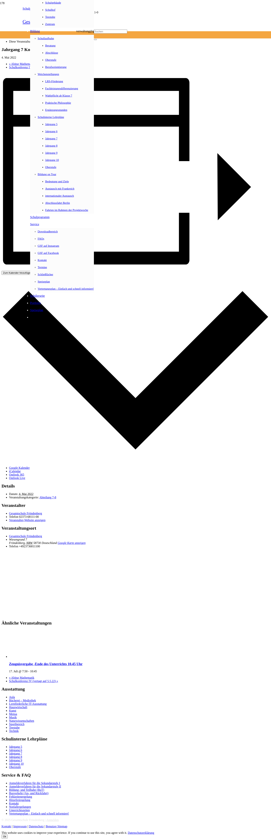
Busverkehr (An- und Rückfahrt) (28, 793)
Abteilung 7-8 (47, 497)
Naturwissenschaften (21, 720)
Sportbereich (16, 724)
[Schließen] (95, 39)
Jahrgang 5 (15, 746)
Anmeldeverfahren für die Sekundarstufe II (35, 786)
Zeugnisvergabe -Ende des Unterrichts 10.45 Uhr (46, 664)
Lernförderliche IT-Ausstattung (28, 703)
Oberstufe (15, 767)
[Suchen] (110, 32)
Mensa (13, 714)
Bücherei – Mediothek (22, 700)
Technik (14, 731)
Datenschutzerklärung (141, 832)
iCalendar (15, 471)
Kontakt (14, 803)
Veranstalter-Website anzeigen (27, 520)
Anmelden (52, 820)
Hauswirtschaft (18, 707)
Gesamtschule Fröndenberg (25, 513)
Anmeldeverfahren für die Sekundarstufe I (34, 783)
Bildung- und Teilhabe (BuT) (26, 789)
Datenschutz (36, 826)
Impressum (20, 826)
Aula (12, 697)
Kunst (12, 710)
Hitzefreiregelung (19, 800)
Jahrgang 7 (15, 753)
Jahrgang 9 (15, 760)
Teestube (14, 727)
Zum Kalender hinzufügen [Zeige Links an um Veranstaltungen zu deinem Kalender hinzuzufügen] (17, 272)
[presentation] (37, 656)
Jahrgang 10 (16, 763)
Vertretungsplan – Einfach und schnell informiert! (39, 813)
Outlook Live (17, 478)
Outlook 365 (16, 474)
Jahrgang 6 (15, 750)
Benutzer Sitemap (56, 826)
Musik (13, 717)
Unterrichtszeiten (19, 810)
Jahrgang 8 (15, 757)
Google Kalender (19, 467)
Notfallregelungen (20, 806)
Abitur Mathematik (21, 63)
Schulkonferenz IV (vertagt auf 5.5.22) (33, 681)
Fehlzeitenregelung (20, 796)
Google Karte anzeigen (71, 543)
